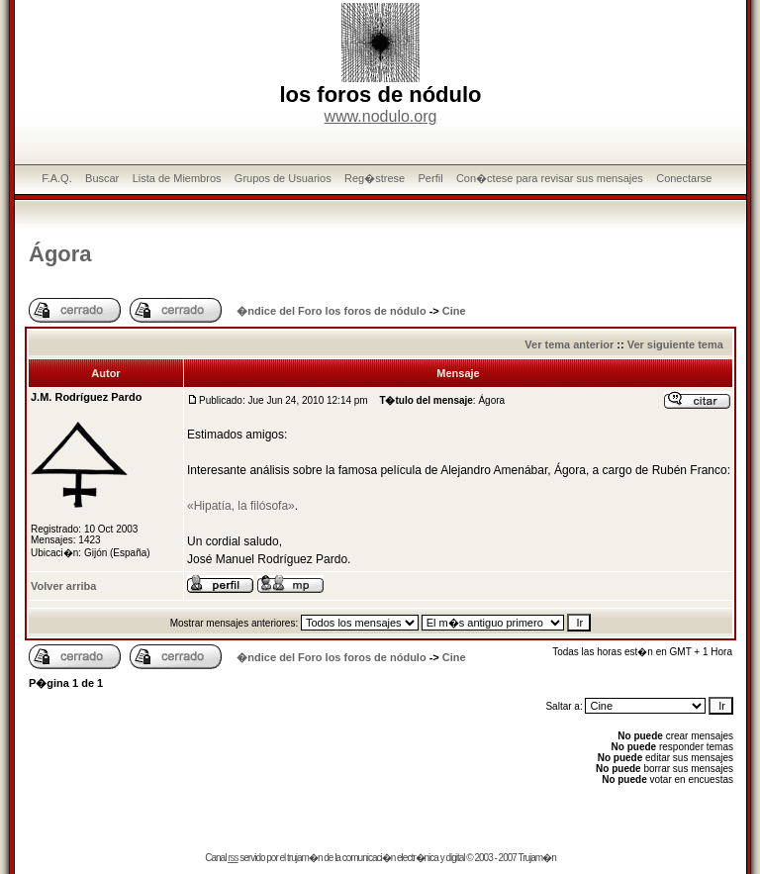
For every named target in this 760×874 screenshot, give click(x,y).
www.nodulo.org (381, 116)
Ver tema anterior (569, 344)
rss (233, 857)
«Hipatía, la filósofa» (241, 506)
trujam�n (304, 857)
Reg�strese (374, 178)
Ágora (60, 254)
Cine (454, 311)
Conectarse (684, 178)
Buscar (102, 178)
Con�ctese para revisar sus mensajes (549, 178)
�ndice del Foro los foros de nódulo (331, 311)
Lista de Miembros (177, 178)
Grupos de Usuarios (283, 178)
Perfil (431, 178)
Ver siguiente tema (675, 344)
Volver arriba (63, 586)
